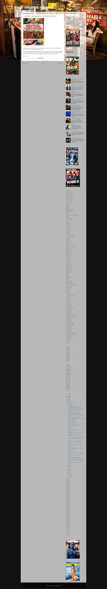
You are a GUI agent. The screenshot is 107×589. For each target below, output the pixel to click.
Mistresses (67, 261)
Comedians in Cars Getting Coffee (71, 214)
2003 (68, 491)
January (69, 476)
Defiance (67, 225)
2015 (68, 397)
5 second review (36, 7)
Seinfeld (67, 278)
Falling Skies (68, 233)
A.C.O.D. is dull (70, 451)
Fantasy (67, 377)
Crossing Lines (68, 218)
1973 (68, 533)
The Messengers (68, 315)
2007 (68, 485)
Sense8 (67, 279)
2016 (68, 396)
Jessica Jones (68, 250)
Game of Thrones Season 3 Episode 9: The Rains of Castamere (77, 119)
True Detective (68, 331)
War (66, 389)
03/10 (67, 351)
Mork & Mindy (68, 263)
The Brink (67, 299)
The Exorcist (68, 302)
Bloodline (67, 208)
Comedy (67, 370)
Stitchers (67, 286)
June (69, 469)
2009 (68, 482)
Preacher (67, 271)
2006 (68, 487)
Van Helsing (68, 336)
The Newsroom (68, 319)
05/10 (67, 354)
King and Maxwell (69, 254)
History (67, 378)
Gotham (67, 238)
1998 (68, 497)
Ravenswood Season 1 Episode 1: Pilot (74, 417)
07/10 (67, 356)
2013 (68, 400)
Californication (68, 212)
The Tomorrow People (69, 323)
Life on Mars (68, 255)
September (70, 465)
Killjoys (67, 253)
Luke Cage (67, 258)
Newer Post (25, 63)
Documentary (68, 373)
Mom (66, 262)
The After (67, 292)
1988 (68, 511)
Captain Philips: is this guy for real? (73, 429)
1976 (68, 528)
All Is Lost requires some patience (73, 410)
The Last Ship (68, 308)
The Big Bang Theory (69, 295)
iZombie (67, 343)
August (69, 466)
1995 (68, 501)
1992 (68, 505)
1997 (68, 498)
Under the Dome (68, 335)
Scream (67, 275)
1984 (68, 517)
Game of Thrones (69, 237)
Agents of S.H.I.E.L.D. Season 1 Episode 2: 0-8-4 (76, 458)
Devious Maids (68, 226)
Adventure (67, 366)
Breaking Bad (68, 209)
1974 (68, 531)
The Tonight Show (69, 324)
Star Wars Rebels (69, 283)
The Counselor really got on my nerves (74, 411)
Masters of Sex (68, 259)
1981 (68, 521)
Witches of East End (69, 340)
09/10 (67, 359)
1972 (68, 534)
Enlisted (67, 230)
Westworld (67, 339)
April (69, 472)
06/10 (67, 355)
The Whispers (68, 327)
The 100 (67, 291)
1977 (68, 527)
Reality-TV (67, 382)
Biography (67, 369)
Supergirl (67, 288)
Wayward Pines (68, 337)
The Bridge (67, 298)
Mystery (67, 381)
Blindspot (67, 206)
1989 (68, 510)
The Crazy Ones (68, 300)
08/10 (67, 358)
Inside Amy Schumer (69, 247)
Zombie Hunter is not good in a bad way (74, 440)
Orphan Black (68, 267)
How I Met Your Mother (69, 245)
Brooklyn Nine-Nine (69, 210)
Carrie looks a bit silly (71, 446)
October (69, 404)
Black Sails (67, 205)
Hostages (67, 243)
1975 (68, 530)
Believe (67, 201)
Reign (67, 274)
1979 (68, 524)
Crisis (67, 217)
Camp (67, 213)
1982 (68, 520)
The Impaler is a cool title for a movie (74, 406)
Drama (67, 374)
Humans (67, 246)
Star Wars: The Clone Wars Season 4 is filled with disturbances (77, 106)
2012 (68, 478)
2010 (68, 481)
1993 (68, 504)
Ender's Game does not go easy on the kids (75, 407)
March (69, 473)
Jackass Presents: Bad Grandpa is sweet (74, 413)
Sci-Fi (67, 385)
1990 (68, 508)
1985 (68, 515)
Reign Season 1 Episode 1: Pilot (73, 424)
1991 (68, 507)
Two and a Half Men (69, 332)
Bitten (67, 204)
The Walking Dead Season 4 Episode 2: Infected (75, 418)
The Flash (67, 303)
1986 (68, 514)
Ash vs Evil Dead (68, 200)
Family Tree (68, 234)
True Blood (67, 329)
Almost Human (68, 193)
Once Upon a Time (69, 266)
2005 (68, 488)
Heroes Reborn (68, 242)
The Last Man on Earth (69, 307)
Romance (67, 383)
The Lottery (68, 312)
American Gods (68, 196)
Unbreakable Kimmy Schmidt (70, 333)
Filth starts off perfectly (71, 449)
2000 (68, 494)
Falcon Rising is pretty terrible (76, 131)
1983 (68, 518)
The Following (68, 304)
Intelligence (68, 249)
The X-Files (68, 328)
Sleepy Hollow (68, 282)
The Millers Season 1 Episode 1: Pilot (74, 457)
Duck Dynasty (68, 229)
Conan (67, 216)
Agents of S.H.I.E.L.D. (69, 192)
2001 (68, 492)
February (69, 475)
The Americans (68, 294)
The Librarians (68, 311)
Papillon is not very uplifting (75, 138)
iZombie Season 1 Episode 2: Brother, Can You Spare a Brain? (77, 99)
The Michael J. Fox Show (70, 316)
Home (43, 63)
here (76, 23)
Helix (66, 241)
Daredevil (67, 222)
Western (67, 390)
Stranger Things (68, 287)
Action (67, 365)
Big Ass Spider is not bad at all (73, 422)
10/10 (67, 360)
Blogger (59, 585)
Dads (66, 221)
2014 (68, 399)
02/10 (67, 350)
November (69, 403)
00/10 (67, 347)
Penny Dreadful (68, 270)
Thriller (67, 387)
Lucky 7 (67, 257)
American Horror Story (69, 197)
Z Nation (67, 341)
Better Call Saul (68, 202)
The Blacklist (68, 296)
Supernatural (68, 290)
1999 (68, 495)
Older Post (60, 63)
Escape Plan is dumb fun (72, 421)
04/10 (67, 352)
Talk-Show (67, 386)
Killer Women (68, 251)
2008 (68, 484)
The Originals (68, 320)
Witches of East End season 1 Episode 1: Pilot (75, 448)
